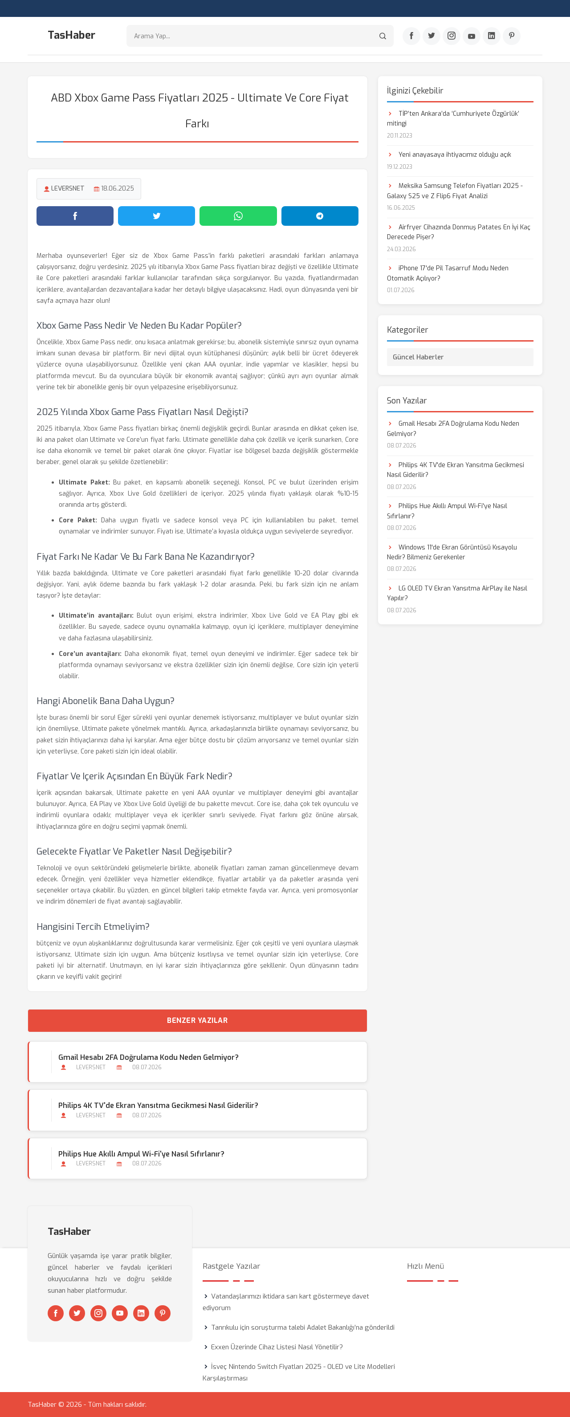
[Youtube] (471, 36)
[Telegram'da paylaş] (319, 216)
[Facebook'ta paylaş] (75, 216)
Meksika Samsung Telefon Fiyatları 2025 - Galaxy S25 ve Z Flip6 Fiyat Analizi (455, 191)
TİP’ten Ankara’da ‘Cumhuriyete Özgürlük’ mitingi (453, 119)
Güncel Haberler (418, 357)
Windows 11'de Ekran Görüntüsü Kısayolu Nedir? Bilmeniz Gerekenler (452, 552)
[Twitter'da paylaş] (156, 216)
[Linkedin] (492, 36)
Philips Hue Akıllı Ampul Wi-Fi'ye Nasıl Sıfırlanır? (141, 1154)
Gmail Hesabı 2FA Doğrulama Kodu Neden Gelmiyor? (148, 1057)
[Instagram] (451, 36)
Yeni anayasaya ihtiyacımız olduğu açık (449, 155)
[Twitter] (431, 36)
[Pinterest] (512, 36)
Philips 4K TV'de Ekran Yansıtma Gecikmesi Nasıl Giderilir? (158, 1105)
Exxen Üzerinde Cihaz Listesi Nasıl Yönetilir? (277, 1347)
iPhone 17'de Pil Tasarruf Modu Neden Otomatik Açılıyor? (448, 273)
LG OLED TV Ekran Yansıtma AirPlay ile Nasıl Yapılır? (457, 593)
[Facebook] (411, 36)
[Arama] (383, 36)
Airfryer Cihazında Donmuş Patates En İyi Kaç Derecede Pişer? (458, 232)
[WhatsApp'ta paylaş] (238, 216)
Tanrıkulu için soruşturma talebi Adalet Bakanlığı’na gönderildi (303, 1327)
